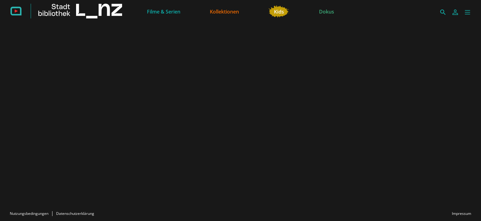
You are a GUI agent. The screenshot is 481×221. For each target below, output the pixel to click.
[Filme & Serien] (164, 11)
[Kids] (279, 11)
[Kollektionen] (224, 11)
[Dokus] (326, 11)
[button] (467, 12)
